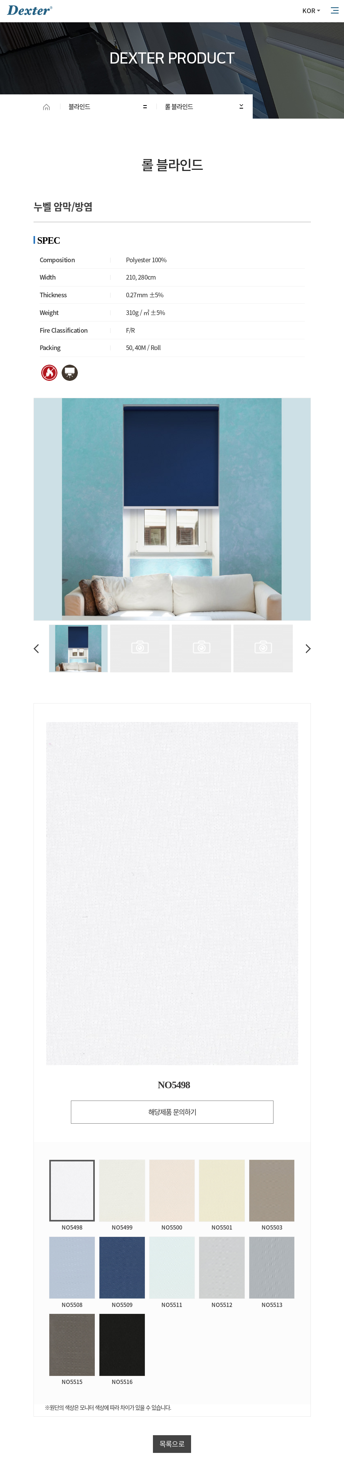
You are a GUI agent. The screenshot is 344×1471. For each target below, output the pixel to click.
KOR (308, 10)
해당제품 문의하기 (172, 1112)
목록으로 (172, 1444)
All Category (334, 10)
